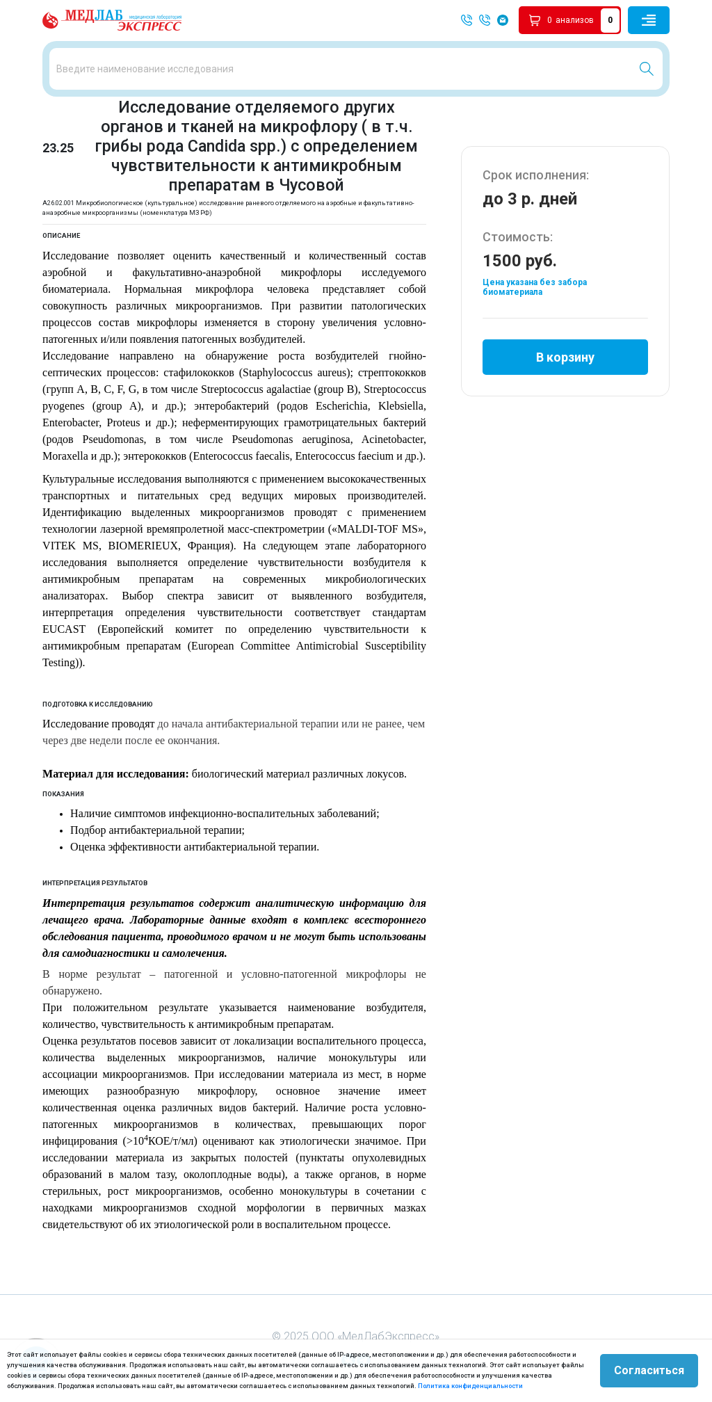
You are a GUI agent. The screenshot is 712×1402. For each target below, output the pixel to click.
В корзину (565, 357)
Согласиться (649, 1370)
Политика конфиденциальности (470, 1385)
